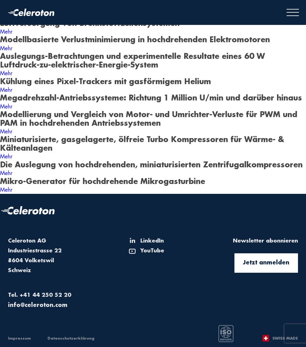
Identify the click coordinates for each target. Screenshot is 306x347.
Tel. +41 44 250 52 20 (39, 295)
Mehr (6, 32)
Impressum (19, 338)
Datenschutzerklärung (71, 338)
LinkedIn (152, 240)
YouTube (152, 250)
